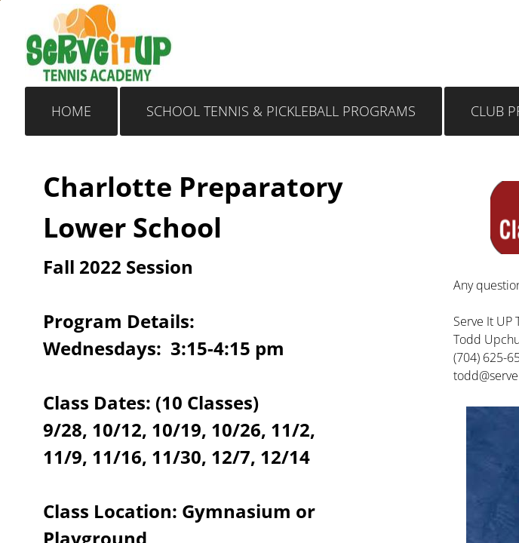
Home (71, 111)
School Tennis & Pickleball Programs (281, 111)
